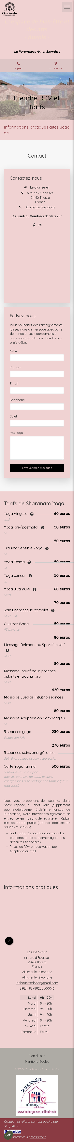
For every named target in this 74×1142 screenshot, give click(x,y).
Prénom (15, 367)
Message (16, 433)
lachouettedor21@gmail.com (37, 983)
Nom (13, 351)
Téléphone (17, 400)
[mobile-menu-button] (67, 7)
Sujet (13, 416)
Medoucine (38, 1137)
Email (14, 384)
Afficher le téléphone (40, 207)
